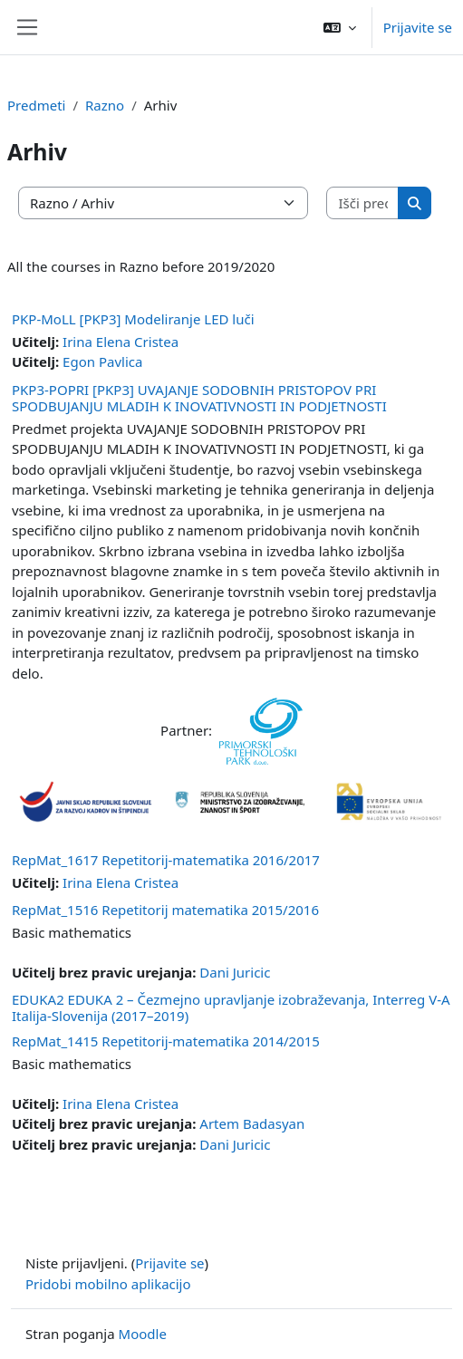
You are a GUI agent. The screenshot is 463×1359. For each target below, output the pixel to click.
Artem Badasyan (251, 1123)
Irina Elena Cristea (120, 342)
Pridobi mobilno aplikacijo (108, 1284)
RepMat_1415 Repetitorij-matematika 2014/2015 (166, 1041)
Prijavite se (417, 27)
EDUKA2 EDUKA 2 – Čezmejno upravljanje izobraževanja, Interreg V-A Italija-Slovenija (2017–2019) (231, 1007)
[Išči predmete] (363, 203)
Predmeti (36, 105)
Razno (104, 105)
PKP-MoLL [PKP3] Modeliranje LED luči (133, 319)
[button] (340, 27)
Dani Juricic (234, 972)
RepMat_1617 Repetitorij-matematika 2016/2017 (166, 860)
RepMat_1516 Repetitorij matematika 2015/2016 (165, 910)
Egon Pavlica (102, 361)
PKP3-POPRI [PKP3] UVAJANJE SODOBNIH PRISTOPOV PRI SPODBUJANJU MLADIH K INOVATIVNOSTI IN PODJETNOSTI (199, 398)
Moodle (143, 1334)
